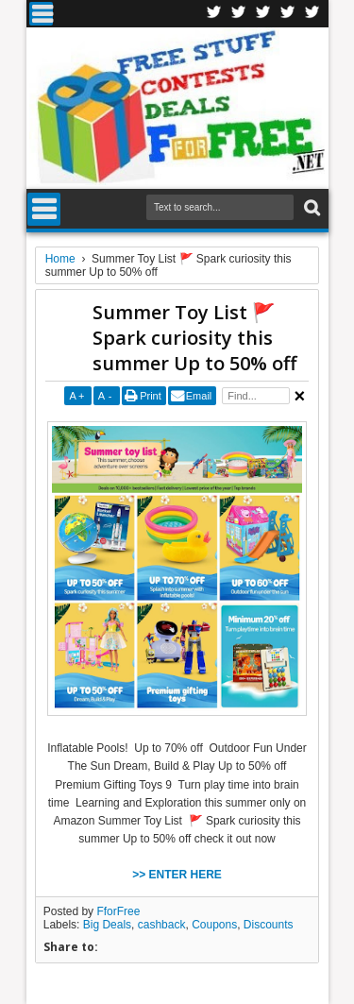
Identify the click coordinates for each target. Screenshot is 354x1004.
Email (199, 395)
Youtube (312, 13)
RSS (288, 13)
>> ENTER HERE (177, 874)
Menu (41, 14)
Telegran (263, 13)
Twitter (239, 13)
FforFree (118, 911)
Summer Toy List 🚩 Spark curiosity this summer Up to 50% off (194, 337)
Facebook (214, 13)
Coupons (214, 924)
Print (150, 395)
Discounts (269, 924)
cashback (162, 924)
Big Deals (107, 924)
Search (310, 208)
